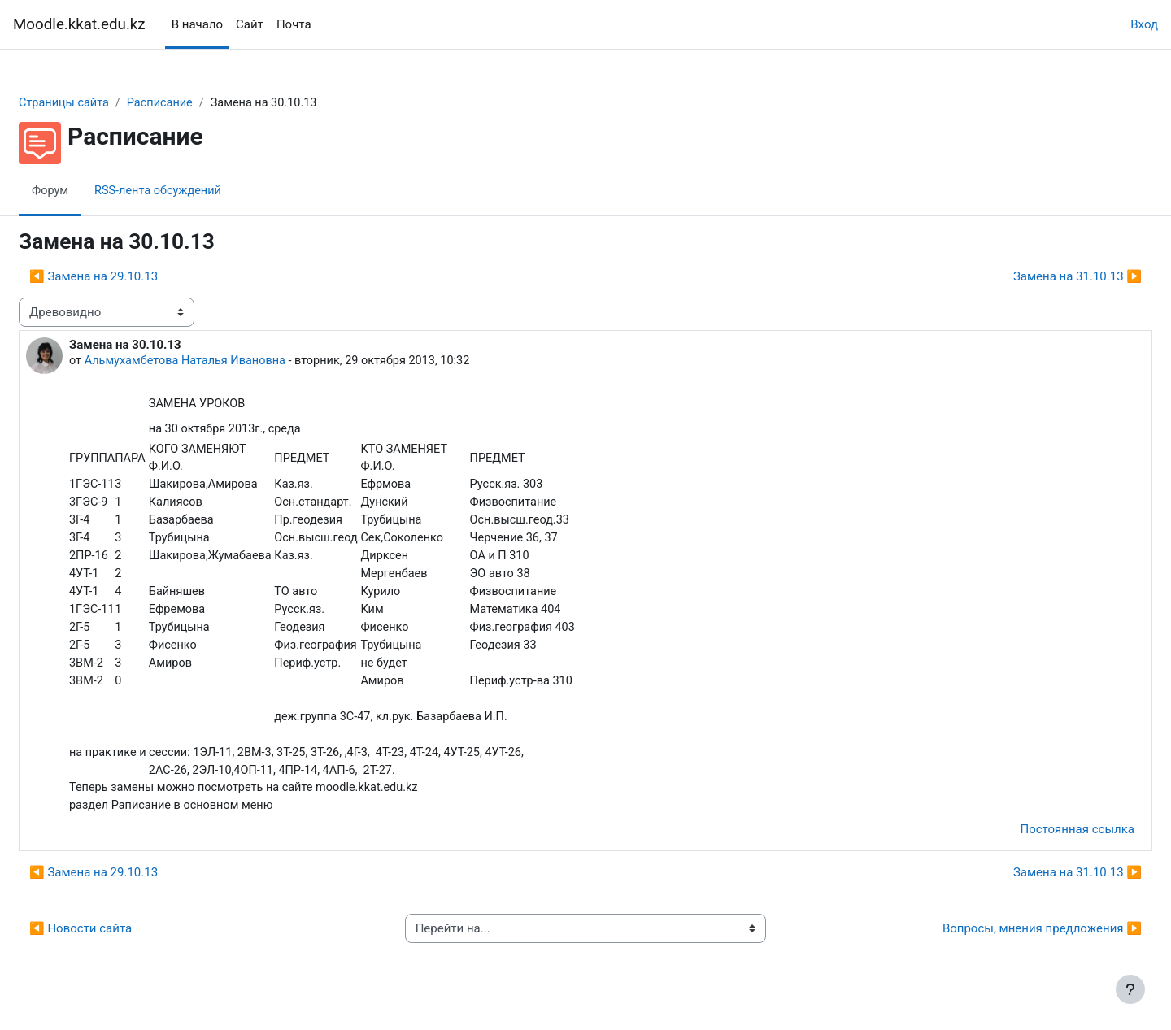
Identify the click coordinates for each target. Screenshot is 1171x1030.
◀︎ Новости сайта (119, 939)
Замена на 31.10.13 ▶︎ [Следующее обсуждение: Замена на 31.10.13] (1038, 277)
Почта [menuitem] (293, 24)
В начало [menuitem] (197, 24)
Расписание (203, 103)
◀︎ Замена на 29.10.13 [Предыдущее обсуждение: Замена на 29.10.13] (132, 277)
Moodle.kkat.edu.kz (79, 24)
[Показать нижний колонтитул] (1130, 989)
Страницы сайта (104, 103)
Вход (1144, 24)
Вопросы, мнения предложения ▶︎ (1003, 939)
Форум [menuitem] (90, 191)
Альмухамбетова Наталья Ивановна (228, 361)
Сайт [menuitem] (249, 24)
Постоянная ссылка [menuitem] (1038, 840)
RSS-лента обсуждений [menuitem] (201, 191)
